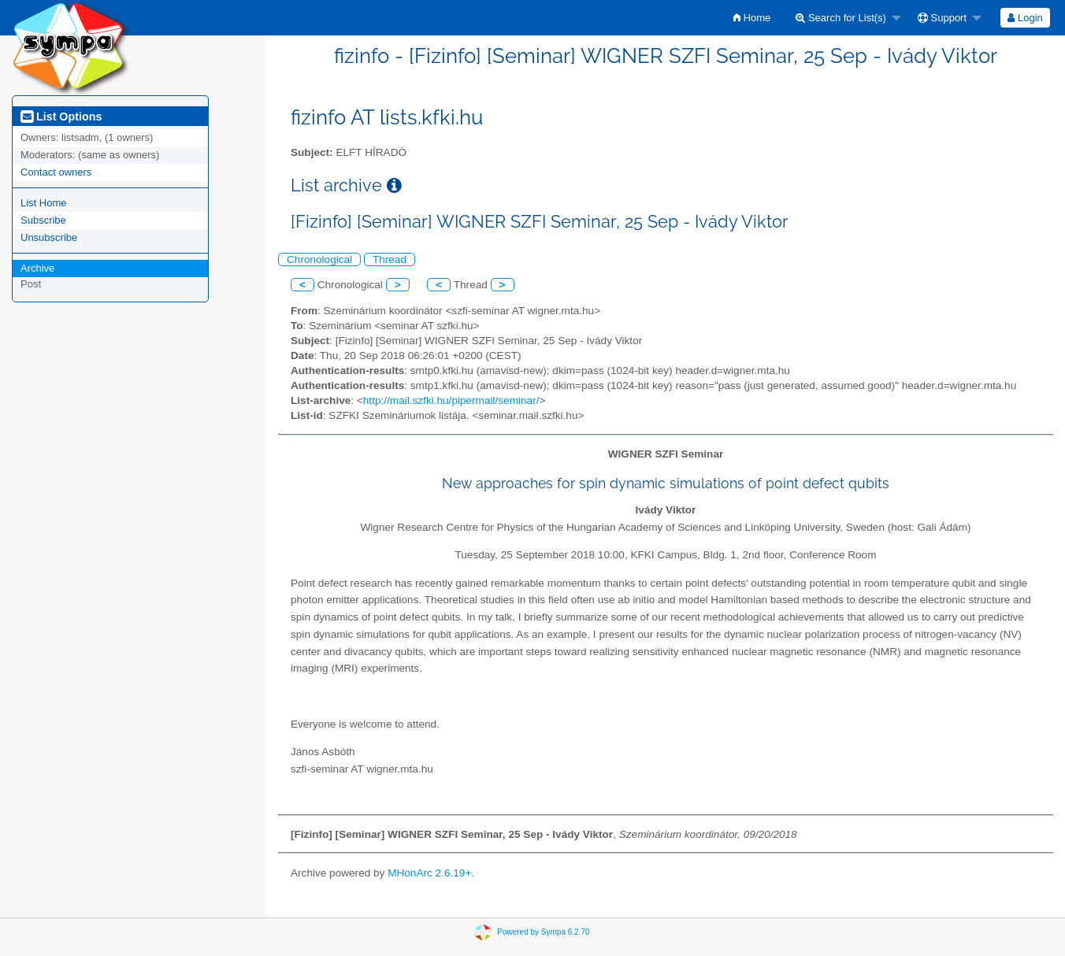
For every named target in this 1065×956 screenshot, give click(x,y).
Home (751, 18)
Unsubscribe (48, 237)
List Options (61, 116)
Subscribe (43, 220)
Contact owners (55, 172)
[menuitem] (752, 17)
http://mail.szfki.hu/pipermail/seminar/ (451, 400)
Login (1024, 18)
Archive (37, 268)
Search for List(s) (841, 18)
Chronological (319, 259)
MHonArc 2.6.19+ (429, 873)
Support (942, 18)
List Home (43, 203)
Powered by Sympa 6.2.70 (543, 932)
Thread (389, 259)
